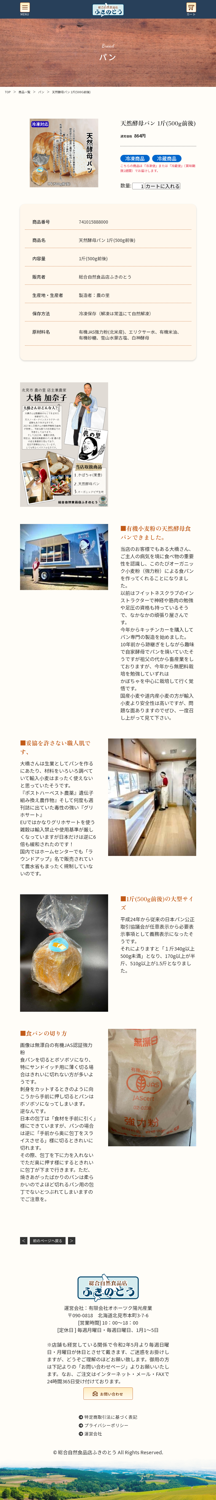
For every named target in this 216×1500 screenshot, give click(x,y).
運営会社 (90, 1434)
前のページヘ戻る (47, 1240)
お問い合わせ (111, 1394)
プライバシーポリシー (103, 1425)
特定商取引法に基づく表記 (108, 1417)
